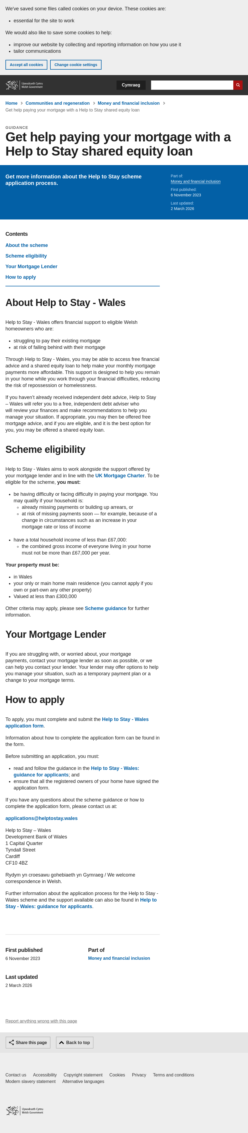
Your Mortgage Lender (31, 266)
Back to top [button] (78, 1042)
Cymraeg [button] (131, 85)
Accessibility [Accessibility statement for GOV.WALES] (45, 1075)
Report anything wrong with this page (41, 1021)
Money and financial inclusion (129, 103)
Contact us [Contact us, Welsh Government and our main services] (15, 1075)
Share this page (31, 1042)
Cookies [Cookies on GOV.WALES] (117, 1075)
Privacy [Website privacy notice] (139, 1075)
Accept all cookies (26, 65)
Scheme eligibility (26, 256)
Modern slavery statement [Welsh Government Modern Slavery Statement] (30, 1081)
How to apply (20, 277)
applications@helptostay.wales (41, 818)
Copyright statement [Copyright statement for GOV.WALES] (83, 1075)
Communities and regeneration (58, 103)
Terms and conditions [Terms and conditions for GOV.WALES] (173, 1075)
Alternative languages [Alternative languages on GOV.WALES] (83, 1081)
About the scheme (26, 245)
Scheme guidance (106, 608)
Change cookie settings (75, 65)
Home (11, 103)
